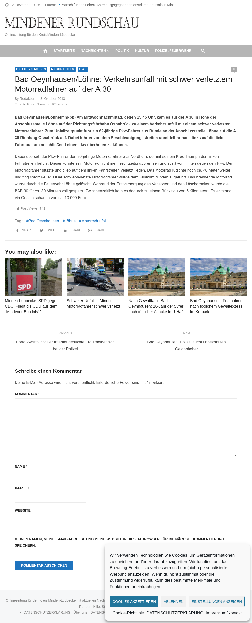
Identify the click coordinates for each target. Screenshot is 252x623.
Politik (122, 51)
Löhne (70, 221)
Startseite (64, 51)
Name (21, 466)
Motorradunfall (94, 221)
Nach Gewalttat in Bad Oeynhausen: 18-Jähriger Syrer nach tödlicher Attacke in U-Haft (156, 306)
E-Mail (22, 488)
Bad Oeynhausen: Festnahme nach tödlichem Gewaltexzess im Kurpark (216, 306)
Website (23, 510)
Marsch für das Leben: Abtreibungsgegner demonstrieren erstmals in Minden (120, 5)
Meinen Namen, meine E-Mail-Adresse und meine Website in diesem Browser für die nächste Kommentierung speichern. (119, 542)
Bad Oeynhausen (31, 69)
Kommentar (27, 394)
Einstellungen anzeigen (216, 601)
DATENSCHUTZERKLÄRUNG (174, 613)
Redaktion (27, 99)
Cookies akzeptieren (134, 601)
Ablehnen (174, 601)
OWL (83, 69)
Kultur (142, 51)
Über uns (80, 612)
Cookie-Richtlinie (128, 613)
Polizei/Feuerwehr (173, 51)
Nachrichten (93, 51)
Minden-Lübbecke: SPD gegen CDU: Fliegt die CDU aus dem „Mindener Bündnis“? (32, 306)
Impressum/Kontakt (224, 613)
